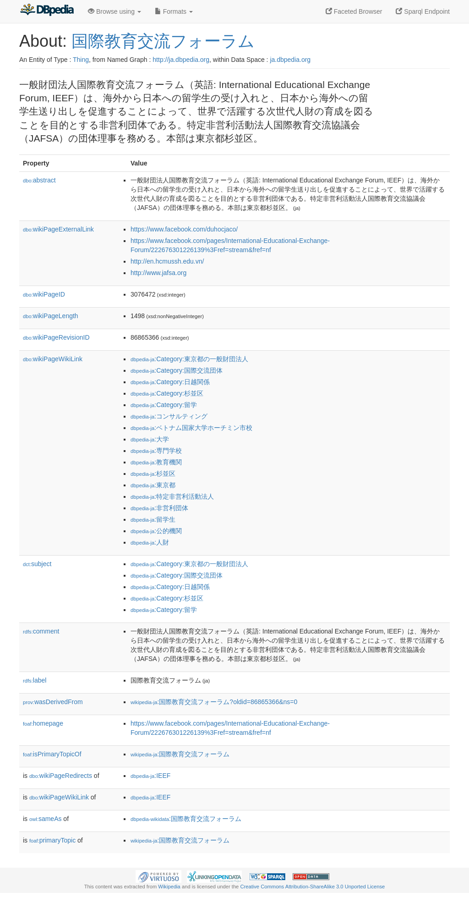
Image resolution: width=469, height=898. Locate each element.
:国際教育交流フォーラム (180, 754)
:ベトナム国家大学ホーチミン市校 (191, 427)
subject (37, 563)
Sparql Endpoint (423, 11)
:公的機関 (156, 530)
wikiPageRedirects (60, 775)
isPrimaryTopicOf (52, 754)
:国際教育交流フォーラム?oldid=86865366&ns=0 (214, 701)
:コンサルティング (169, 416)
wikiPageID (44, 294)
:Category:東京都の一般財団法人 (189, 359)
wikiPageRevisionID (56, 337)
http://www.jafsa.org (158, 272)
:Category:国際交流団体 (177, 370)
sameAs (45, 818)
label (34, 680)
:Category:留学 (164, 404)
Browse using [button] (114, 11)
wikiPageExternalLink (58, 229)
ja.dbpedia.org (290, 59)
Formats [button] (174, 11)
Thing (81, 59)
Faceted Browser (354, 11)
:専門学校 (156, 450)
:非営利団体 (159, 508)
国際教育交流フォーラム (163, 41)
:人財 (150, 542)
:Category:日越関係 (170, 382)
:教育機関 (156, 462)
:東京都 (153, 485)
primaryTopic (52, 840)
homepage (43, 723)
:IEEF (150, 775)
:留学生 (153, 519)
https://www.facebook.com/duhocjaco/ (184, 229)
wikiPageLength (50, 316)
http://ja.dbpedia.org (181, 59)
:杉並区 (153, 473)
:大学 (150, 439)
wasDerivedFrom (53, 701)
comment (41, 631)
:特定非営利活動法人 (172, 496)
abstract (39, 180)
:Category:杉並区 (167, 393)
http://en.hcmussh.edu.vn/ (167, 261)
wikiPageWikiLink (52, 359)
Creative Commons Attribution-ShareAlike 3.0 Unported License (312, 886)
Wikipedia (169, 886)
